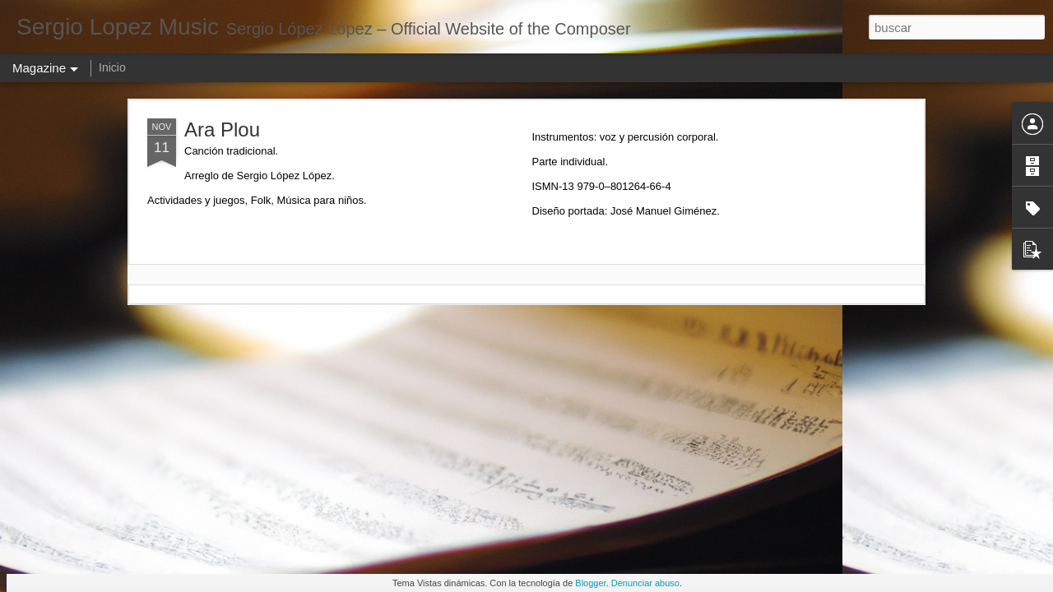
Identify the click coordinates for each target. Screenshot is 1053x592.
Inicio (112, 67)
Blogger (590, 583)
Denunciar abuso (645, 583)
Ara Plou (222, 129)
